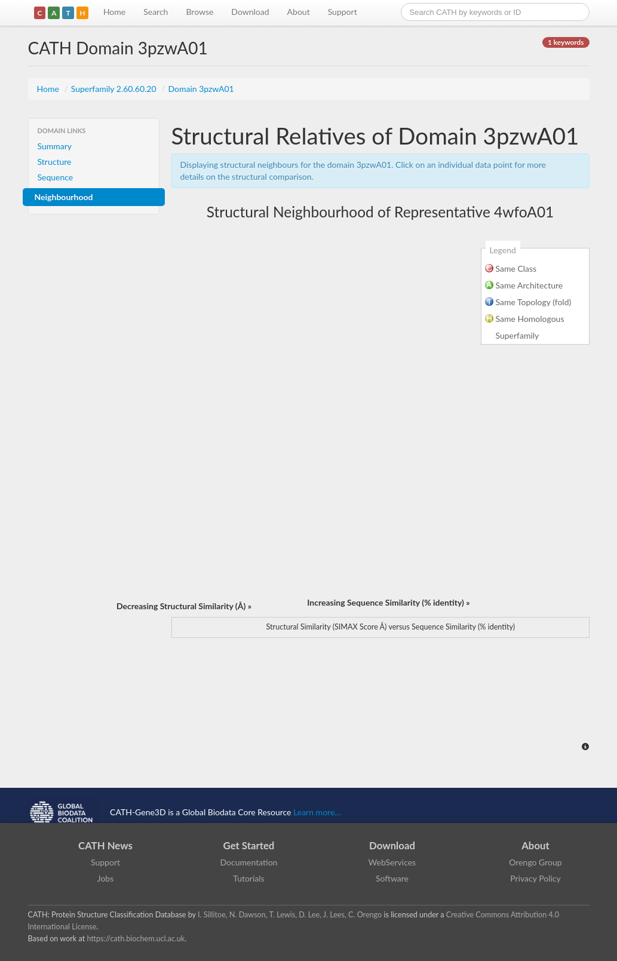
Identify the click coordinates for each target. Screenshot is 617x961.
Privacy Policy (535, 878)
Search (155, 12)
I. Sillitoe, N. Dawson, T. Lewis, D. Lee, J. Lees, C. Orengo (290, 914)
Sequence (55, 177)
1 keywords (566, 42)
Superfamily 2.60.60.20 (114, 89)
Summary (55, 146)
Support (342, 12)
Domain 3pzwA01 (201, 89)
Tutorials (248, 878)
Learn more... (316, 812)
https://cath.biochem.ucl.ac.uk (136, 938)
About (298, 12)
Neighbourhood (64, 197)
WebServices (392, 862)
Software (392, 878)
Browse (199, 12)
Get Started (249, 845)
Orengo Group (535, 862)
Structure (55, 161)
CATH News (105, 845)
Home (114, 12)
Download (250, 12)
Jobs (105, 878)
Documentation (249, 862)
